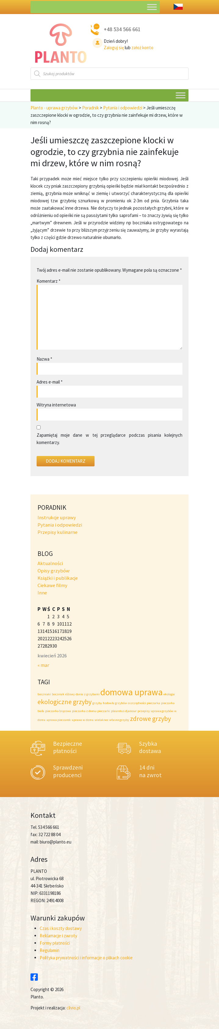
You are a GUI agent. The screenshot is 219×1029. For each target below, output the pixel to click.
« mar (43, 665)
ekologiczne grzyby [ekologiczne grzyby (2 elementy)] (65, 701)
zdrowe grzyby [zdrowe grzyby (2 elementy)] (150, 718)
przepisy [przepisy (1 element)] (144, 711)
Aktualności (50, 563)
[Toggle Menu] (152, 7)
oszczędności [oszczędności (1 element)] (137, 703)
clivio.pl (73, 1008)
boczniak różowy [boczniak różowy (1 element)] (63, 694)
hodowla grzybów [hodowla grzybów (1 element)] (115, 703)
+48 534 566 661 (122, 29)
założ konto (142, 47)
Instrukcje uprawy (57, 517)
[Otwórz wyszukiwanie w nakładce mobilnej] (109, 74)
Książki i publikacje (58, 578)
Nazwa (44, 359)
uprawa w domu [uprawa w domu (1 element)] (83, 720)
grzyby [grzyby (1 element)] (97, 703)
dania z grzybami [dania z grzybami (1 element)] (87, 694)
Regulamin (49, 950)
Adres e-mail (50, 382)
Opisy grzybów (54, 571)
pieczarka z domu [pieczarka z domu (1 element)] (84, 711)
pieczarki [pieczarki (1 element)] (103, 711)
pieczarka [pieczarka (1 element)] (153, 703)
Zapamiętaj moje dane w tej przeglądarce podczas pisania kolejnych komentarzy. (109, 438)
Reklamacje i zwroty (58, 936)
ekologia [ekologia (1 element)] (169, 694)
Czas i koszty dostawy (61, 928)
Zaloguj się (114, 47)
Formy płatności (55, 943)
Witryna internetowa (56, 405)
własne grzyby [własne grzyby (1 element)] (119, 720)
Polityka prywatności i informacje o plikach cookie (86, 958)
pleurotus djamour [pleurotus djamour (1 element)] (124, 711)
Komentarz (48, 281)
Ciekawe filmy (52, 585)
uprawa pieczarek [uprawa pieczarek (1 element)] (58, 720)
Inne (42, 593)
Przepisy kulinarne (57, 532)
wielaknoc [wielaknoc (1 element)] (101, 720)
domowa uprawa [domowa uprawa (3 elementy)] (131, 692)
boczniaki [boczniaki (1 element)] (44, 694)
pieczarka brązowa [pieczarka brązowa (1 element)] (58, 711)
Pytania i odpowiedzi (60, 525)
